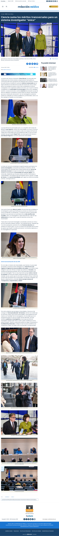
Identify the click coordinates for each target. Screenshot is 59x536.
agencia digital (25, 534)
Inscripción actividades (48, 531)
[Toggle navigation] (2, 6)
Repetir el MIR (10, 1)
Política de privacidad (25, 531)
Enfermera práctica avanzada (20, 1)
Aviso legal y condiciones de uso (49, 519)
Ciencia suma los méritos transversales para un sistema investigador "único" (27, 18)
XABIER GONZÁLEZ (7, 69)
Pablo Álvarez (55, 58)
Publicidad (16, 531)
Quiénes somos (9, 531)
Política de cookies (36, 531)
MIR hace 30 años (31, 1)
